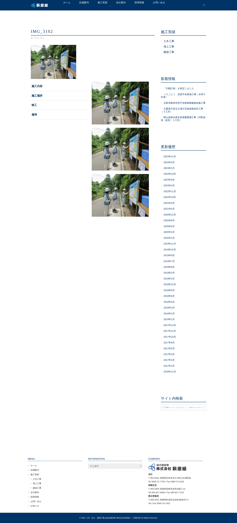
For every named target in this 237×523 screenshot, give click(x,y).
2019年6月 (169, 267)
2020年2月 (169, 238)
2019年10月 (170, 249)
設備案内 (35, 470)
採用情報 (35, 497)
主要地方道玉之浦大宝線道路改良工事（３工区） (182, 110)
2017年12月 (170, 325)
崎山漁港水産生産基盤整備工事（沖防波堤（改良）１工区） (183, 118)
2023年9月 (169, 180)
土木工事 (169, 41)
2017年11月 (170, 331)
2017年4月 (169, 354)
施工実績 (35, 474)
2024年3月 (169, 162)
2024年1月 (169, 168)
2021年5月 (169, 209)
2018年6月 (169, 302)
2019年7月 (169, 261)
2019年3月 (169, 273)
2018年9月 (169, 290)
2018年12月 (170, 284)
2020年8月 (169, 220)
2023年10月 (170, 174)
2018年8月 (169, 296)
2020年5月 (169, 226)
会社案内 (35, 492)
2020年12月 (170, 214)
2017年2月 (169, 366)
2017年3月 (169, 360)
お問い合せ (36, 501)
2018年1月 (169, 319)
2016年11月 (170, 371)
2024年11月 (170, 156)
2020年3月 (169, 232)
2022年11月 (170, 191)
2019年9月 (169, 255)
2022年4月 (169, 203)
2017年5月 (169, 348)
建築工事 (169, 52)
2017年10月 (170, 337)
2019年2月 (169, 278)
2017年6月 (169, 342)
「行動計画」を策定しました (179, 88)
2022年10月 (170, 197)
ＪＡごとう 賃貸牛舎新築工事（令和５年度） (183, 95)
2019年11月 (170, 244)
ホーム (34, 465)
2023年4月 (169, 185)
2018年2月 (169, 313)
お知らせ (35, 506)
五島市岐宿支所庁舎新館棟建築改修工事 (184, 103)
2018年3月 (169, 307)
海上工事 (169, 46)
